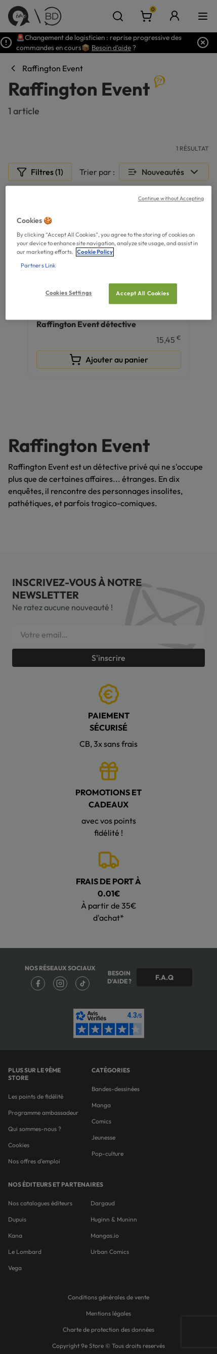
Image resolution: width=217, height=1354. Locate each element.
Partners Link (38, 265)
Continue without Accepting (171, 198)
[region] (109, 253)
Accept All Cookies (142, 293)
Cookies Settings (69, 292)
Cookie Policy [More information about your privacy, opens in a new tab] (95, 252)
